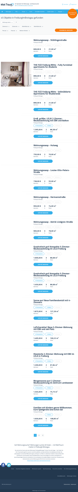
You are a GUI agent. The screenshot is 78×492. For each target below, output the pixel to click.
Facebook (3, 465)
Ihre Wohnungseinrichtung (70, 469)
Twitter (9, 465)
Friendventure (42, 490)
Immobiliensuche (61, 476)
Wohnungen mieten (71, 476)
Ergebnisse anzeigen (65, 30)
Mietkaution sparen (36, 469)
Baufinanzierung (47, 469)
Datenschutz (67, 484)
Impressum (73, 484)
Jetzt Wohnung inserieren (72, 13)
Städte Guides (50, 11)
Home (12, 469)
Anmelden (65, 4)
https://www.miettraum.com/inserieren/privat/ (38, 460)
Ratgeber (60, 11)
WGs (16, 11)
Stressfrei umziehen (57, 469)
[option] (16, 48)
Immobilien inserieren (39, 11)
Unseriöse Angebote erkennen (23, 469)
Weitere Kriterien (24, 30)
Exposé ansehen (43, 56)
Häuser (23, 11)
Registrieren (73, 4)
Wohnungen (8, 11)
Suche (30, 11)
